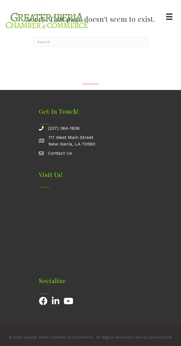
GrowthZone (160, 337)
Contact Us (60, 153)
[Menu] (169, 17)
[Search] (90, 42)
